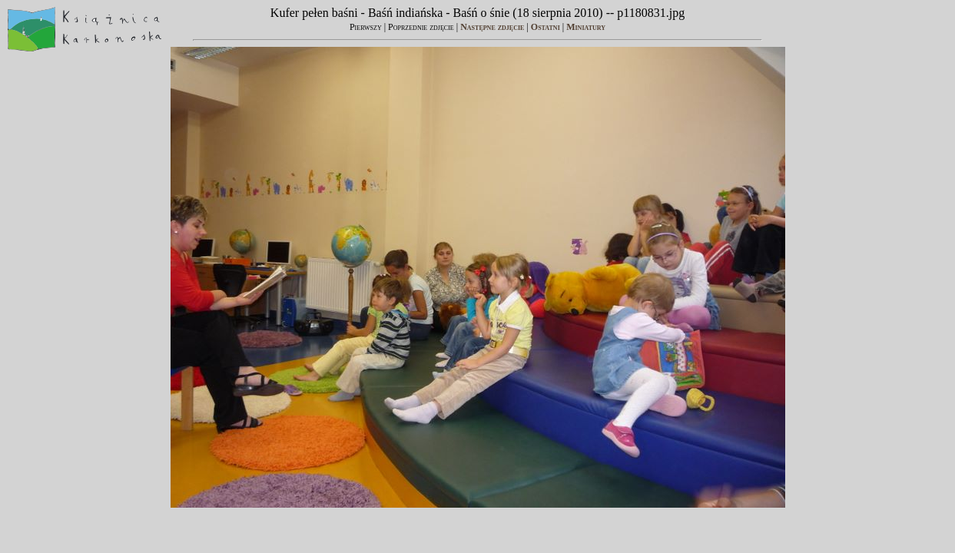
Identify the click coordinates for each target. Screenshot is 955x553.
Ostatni (545, 27)
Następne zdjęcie (492, 27)
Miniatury (585, 27)
